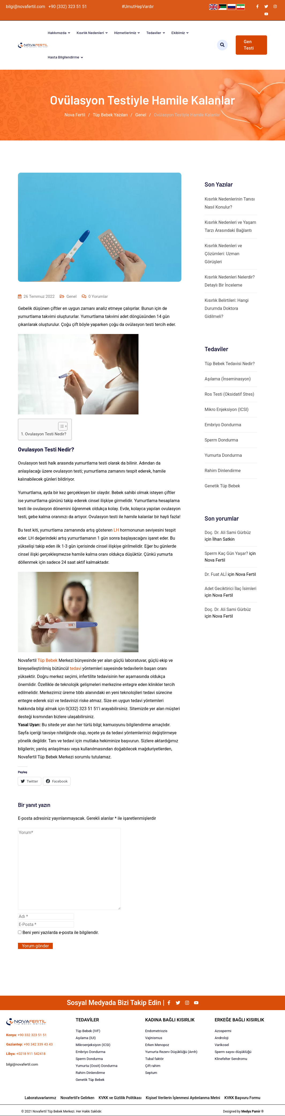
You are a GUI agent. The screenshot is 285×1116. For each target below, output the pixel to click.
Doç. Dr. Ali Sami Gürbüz (228, 532)
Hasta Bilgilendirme (63, 57)
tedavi (75, 668)
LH (116, 530)
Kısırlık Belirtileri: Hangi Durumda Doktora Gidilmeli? (227, 308)
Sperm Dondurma (221, 440)
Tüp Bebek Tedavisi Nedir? (230, 363)
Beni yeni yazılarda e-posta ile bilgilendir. (60, 932)
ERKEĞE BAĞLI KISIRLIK (239, 1019)
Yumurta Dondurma (223, 455)
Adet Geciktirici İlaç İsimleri (230, 588)
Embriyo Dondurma (223, 424)
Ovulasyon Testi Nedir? (45, 434)
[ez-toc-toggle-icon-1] (60, 426)
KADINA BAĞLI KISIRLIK (169, 1019)
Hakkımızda (57, 32)
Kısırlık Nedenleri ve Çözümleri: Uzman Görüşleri (223, 253)
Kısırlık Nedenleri (90, 32)
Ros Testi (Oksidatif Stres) (229, 394)
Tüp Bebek (48, 660)
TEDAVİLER (87, 1019)
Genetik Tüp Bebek (222, 485)
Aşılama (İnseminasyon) (228, 378)
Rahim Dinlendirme (223, 470)
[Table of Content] (63, 426)
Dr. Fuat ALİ (216, 574)
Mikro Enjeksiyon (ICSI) (227, 409)
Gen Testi (249, 45)
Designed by (243, 1111)
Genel (71, 296)
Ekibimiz (178, 32)
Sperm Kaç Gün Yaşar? (226, 553)
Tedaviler (153, 32)
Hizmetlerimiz (125, 32)
